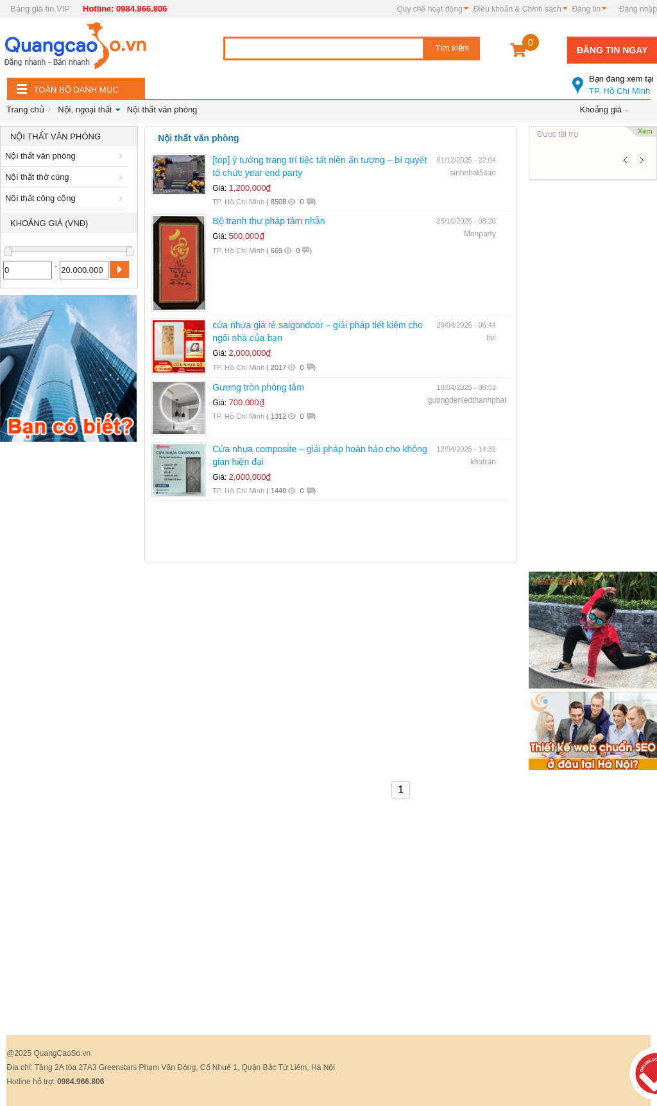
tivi (491, 337)
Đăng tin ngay (612, 50)
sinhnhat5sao (473, 172)
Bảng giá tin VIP (40, 8)
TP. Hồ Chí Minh (614, 80)
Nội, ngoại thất (85, 109)
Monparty (480, 233)
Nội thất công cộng (66, 198)
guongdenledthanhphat (467, 400)
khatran (483, 461)
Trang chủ (25, 109)
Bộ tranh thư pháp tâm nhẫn (268, 221)
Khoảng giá (600, 109)
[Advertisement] (69, 641)
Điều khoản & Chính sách (517, 8)
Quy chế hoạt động (429, 8)
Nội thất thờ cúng (66, 177)
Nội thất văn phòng (162, 109)
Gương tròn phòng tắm (258, 387)
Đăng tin (586, 8)
